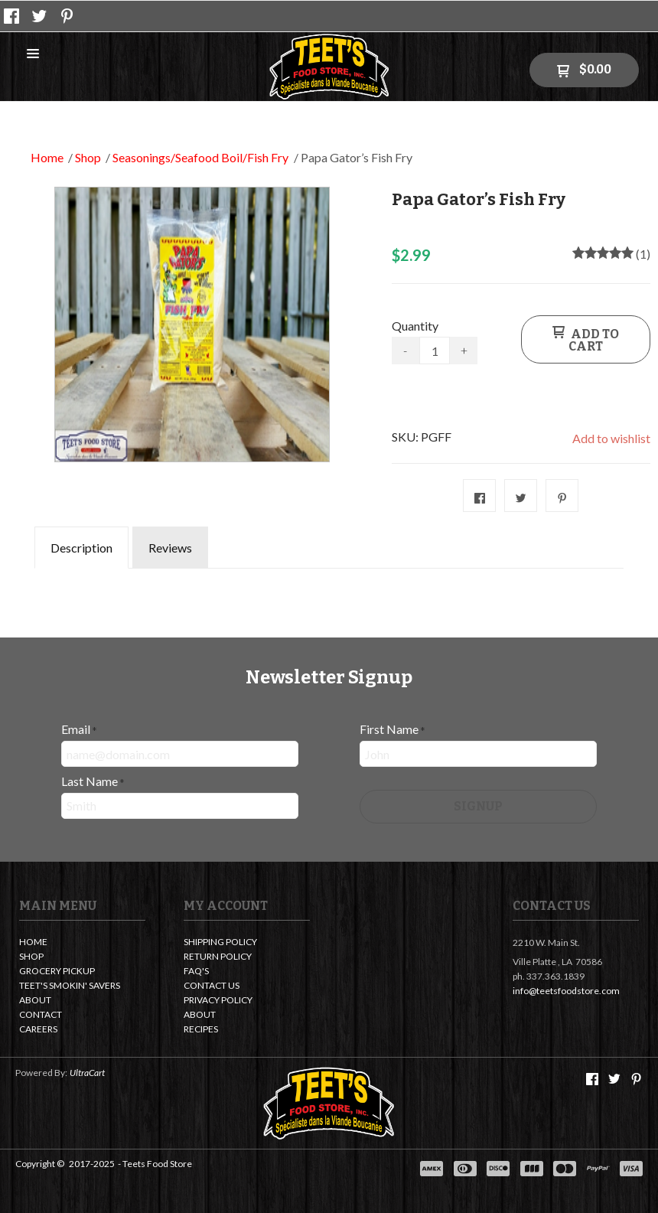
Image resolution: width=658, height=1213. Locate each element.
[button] (33, 54)
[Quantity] (435, 350)
